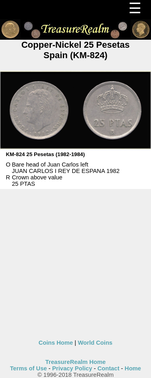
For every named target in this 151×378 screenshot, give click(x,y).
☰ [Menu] (134, 8)
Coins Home (56, 342)
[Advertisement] (75, 264)
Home (133, 368)
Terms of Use (28, 368)
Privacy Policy (72, 368)
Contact (108, 368)
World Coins (95, 342)
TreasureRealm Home (76, 362)
